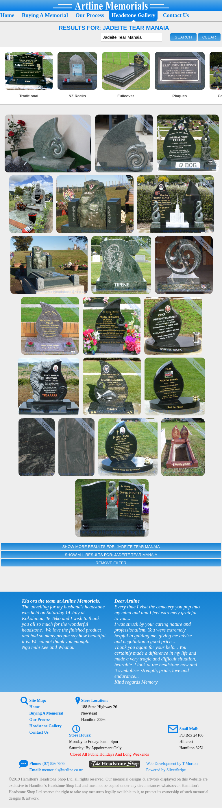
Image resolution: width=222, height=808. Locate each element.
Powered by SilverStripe (166, 770)
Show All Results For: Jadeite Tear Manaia (111, 555)
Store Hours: (80, 735)
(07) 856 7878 (53, 763)
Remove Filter (111, 563)
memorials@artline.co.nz (62, 770)
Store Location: (94, 700)
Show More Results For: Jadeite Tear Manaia (111, 546)
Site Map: (38, 700)
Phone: (35, 763)
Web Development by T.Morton (172, 763)
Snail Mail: (189, 729)
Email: (35, 770)
